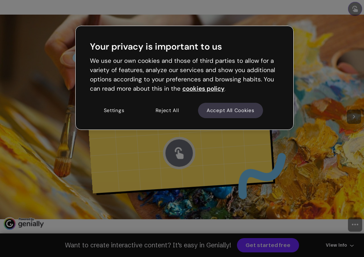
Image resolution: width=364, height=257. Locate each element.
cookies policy (203, 88)
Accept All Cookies (230, 110)
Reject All (167, 110)
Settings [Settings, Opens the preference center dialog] (114, 110)
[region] (184, 78)
